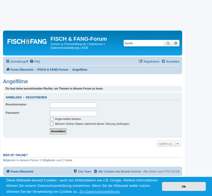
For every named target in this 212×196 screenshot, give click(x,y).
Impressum (96, 44)
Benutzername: (16, 104)
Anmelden (14, 97)
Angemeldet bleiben (65, 119)
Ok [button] (184, 186)
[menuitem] (35, 61)
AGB (85, 47)
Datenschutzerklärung (65, 47)
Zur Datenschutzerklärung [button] (100, 192)
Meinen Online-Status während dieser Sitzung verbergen (89, 123)
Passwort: (13, 112)
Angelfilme (15, 81)
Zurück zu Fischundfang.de (68, 44)
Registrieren (36, 97)
